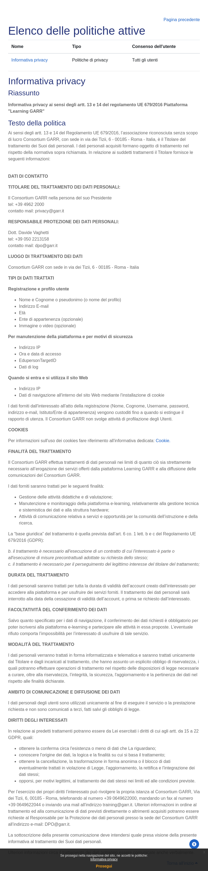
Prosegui (104, 866)
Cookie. (163, 440)
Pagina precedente (182, 19)
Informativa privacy (104, 859)
